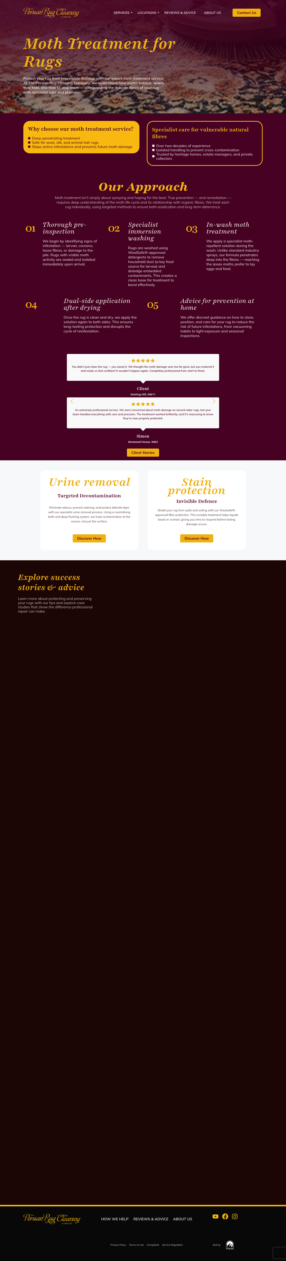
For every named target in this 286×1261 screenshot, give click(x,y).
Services (123, 12)
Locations (148, 12)
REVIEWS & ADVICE (180, 12)
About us (212, 12)
